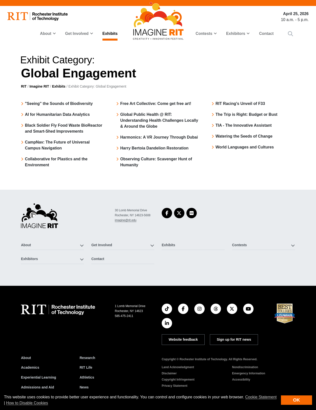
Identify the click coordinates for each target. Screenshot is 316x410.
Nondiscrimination (245, 367)
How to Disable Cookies (27, 403)
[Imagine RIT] (39, 218)
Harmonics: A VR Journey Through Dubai (159, 137)
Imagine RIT (39, 86)
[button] (290, 34)
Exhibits (110, 33)
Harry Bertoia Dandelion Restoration (154, 148)
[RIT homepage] (37, 16)
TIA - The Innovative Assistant (244, 125)
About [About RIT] (26, 358)
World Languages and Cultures (245, 147)
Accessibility (241, 379)
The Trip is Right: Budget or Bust (246, 114)
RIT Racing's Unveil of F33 (240, 103)
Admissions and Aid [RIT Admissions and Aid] (37, 387)
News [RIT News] (84, 387)
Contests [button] (204, 33)
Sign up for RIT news (234, 339)
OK (296, 400)
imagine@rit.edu (126, 220)
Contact (266, 33)
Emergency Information (248, 373)
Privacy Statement (174, 385)
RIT (24, 86)
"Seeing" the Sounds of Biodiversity (59, 103)
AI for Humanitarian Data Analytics (57, 114)
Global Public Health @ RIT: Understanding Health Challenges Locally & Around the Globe (159, 120)
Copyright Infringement (178, 379)
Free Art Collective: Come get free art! (155, 103)
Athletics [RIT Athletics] (87, 377)
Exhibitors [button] (235, 33)
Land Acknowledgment (178, 367)
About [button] (45, 33)
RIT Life (86, 367)
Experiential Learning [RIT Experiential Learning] (38, 377)
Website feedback (183, 339)
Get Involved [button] (77, 33)
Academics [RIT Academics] (30, 367)
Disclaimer (169, 373)
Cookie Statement (260, 397)
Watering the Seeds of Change (244, 136)
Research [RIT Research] (87, 358)
